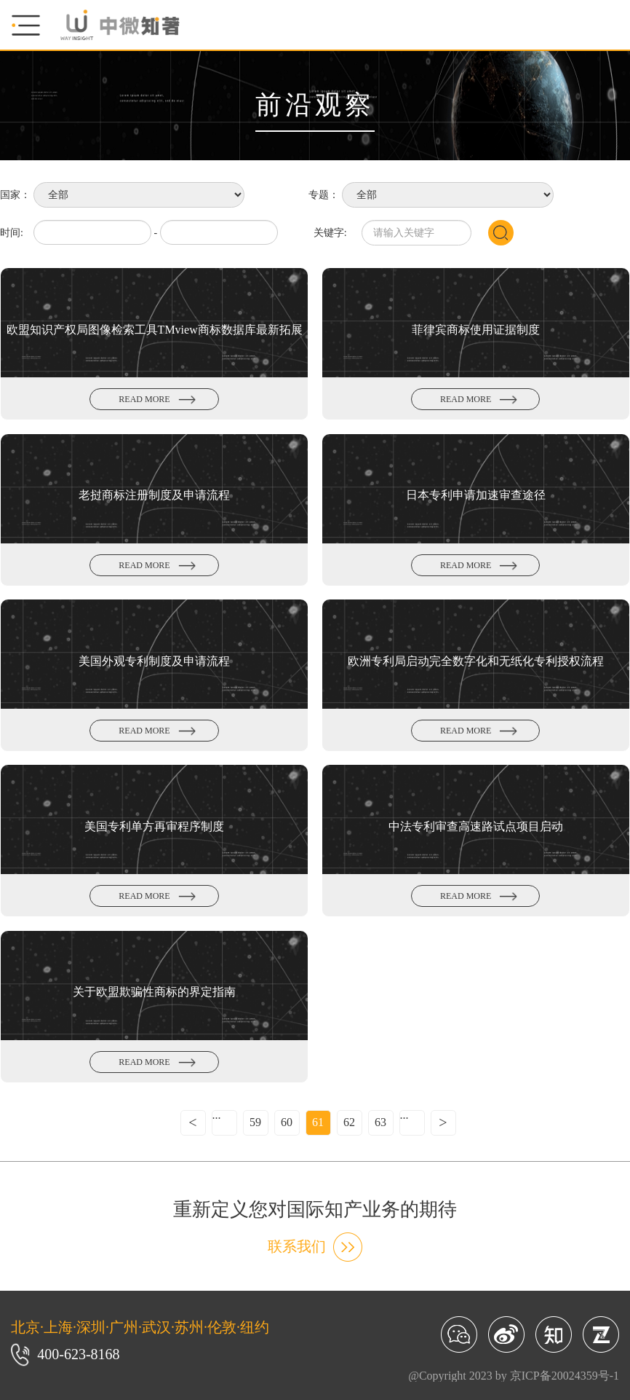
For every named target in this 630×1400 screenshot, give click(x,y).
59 (255, 1122)
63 (380, 1122)
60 (286, 1122)
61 (318, 1122)
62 (349, 1122)
